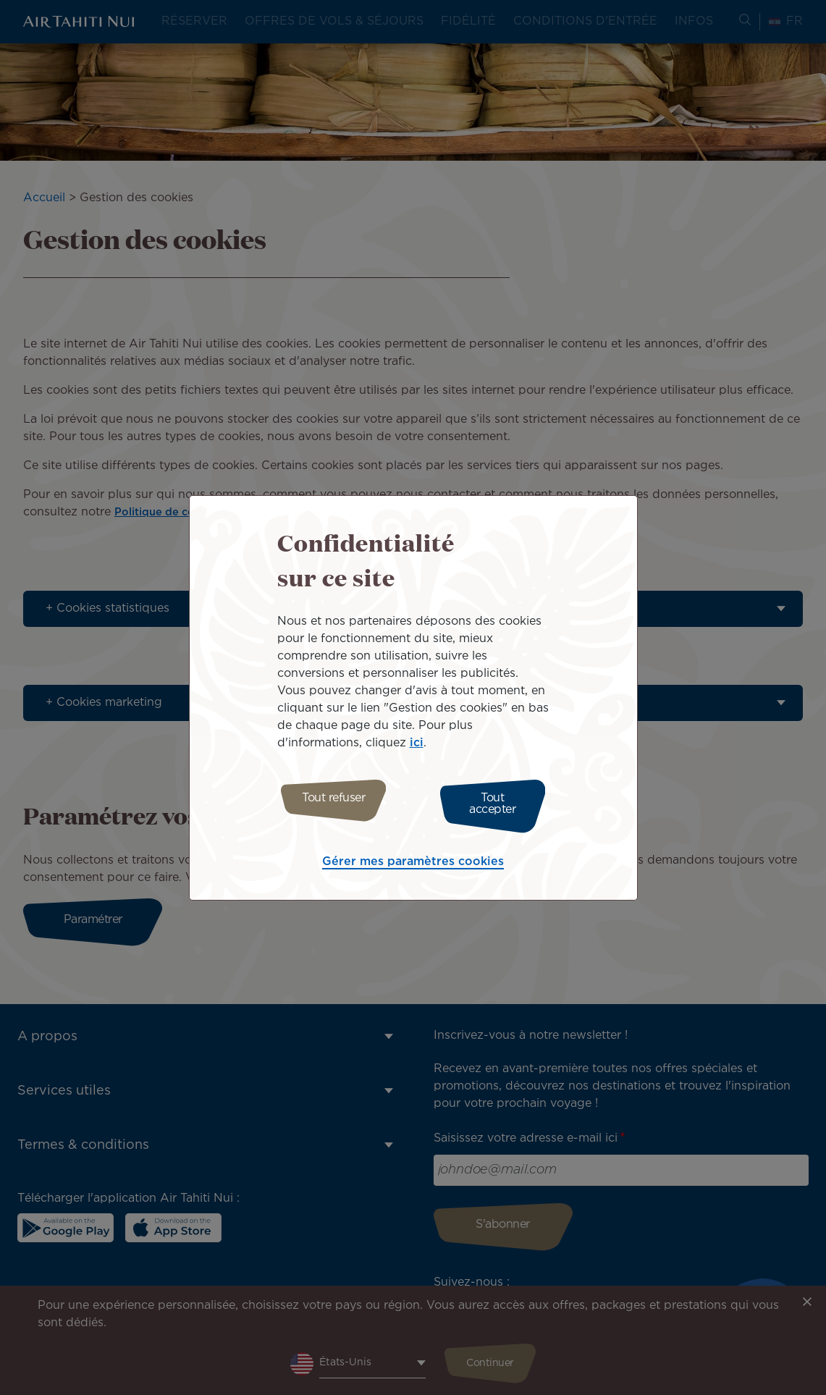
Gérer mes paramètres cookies (413, 858)
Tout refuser (327, 803)
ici (416, 746)
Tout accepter (498, 803)
